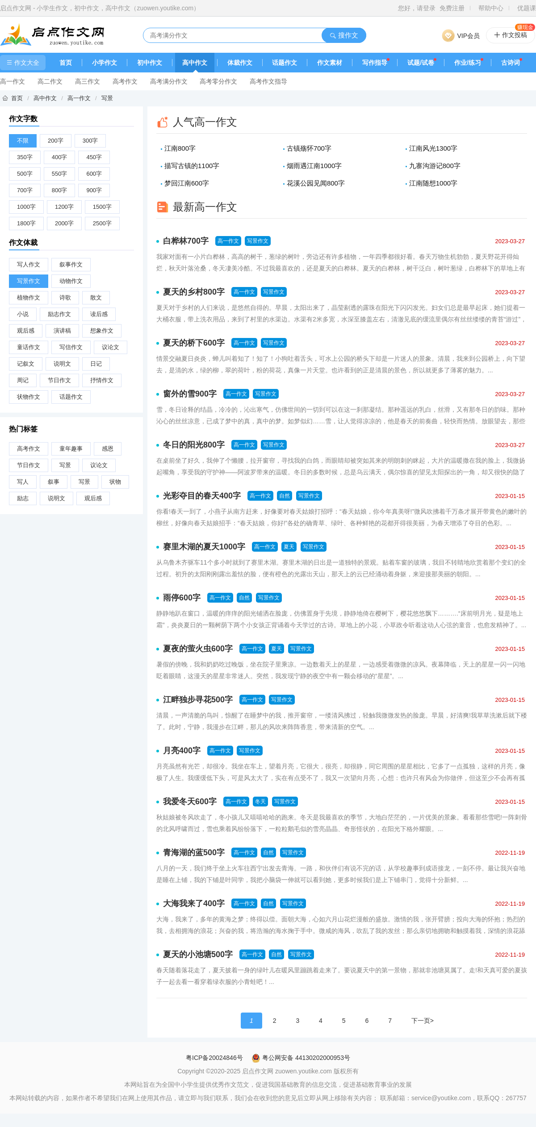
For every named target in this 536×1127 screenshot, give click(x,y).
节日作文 (59, 380)
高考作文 (125, 81)
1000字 (26, 206)
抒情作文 (101, 380)
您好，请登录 (417, 8)
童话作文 (28, 347)
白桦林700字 (186, 240)
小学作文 (104, 62)
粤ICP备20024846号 (214, 1057)
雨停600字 (182, 597)
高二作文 (50, 81)
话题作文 (284, 62)
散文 (96, 297)
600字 (94, 173)
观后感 (25, 330)
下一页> (422, 1020)
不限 (23, 140)
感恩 (107, 448)
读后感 (99, 314)
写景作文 (28, 281)
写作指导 (374, 62)
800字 (59, 190)
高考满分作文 (169, 81)
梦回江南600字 (186, 183)
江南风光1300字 (433, 148)
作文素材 (329, 62)
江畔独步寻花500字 (198, 699)
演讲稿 (62, 330)
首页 (65, 62)
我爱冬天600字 (190, 801)
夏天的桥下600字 (194, 342)
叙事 (53, 481)
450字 (94, 157)
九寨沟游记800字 (435, 165)
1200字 (64, 206)
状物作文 (28, 396)
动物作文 (71, 281)
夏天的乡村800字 (194, 291)
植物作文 (28, 297)
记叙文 (25, 363)
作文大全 (22, 62)
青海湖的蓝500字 (194, 852)
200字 (55, 140)
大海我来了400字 (194, 903)
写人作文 (28, 264)
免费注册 (452, 8)
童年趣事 (71, 448)
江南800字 (180, 148)
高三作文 (87, 81)
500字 (25, 173)
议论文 (110, 347)
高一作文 (12, 81)
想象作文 (101, 330)
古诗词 (510, 62)
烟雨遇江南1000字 (314, 165)
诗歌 (65, 297)
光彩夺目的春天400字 (202, 495)
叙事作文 (71, 264)
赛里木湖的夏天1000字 (204, 546)
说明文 (62, 363)
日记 (96, 363)
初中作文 (149, 62)
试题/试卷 (420, 62)
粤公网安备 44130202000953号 (300, 1057)
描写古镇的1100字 (191, 165)
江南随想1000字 (433, 183)
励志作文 (59, 314)
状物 (115, 481)
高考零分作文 (218, 81)
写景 (107, 98)
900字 (94, 190)
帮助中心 (490, 8)
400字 (59, 157)
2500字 (102, 223)
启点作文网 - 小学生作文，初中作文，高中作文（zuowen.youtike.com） (100, 8)
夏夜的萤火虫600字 (198, 648)
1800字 (26, 223)
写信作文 (71, 347)
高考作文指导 (268, 81)
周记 (23, 380)
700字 (25, 190)
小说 (23, 314)
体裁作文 (239, 62)
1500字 (102, 206)
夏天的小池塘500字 (198, 954)
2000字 (64, 223)
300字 (90, 140)
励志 (23, 498)
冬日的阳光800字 (194, 444)
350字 (25, 157)
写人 (23, 481)
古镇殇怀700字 (309, 148)
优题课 (526, 8)
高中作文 (194, 62)
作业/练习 (467, 62)
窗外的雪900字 (190, 393)
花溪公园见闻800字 (316, 183)
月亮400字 (182, 750)
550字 (59, 173)
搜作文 (344, 35)
